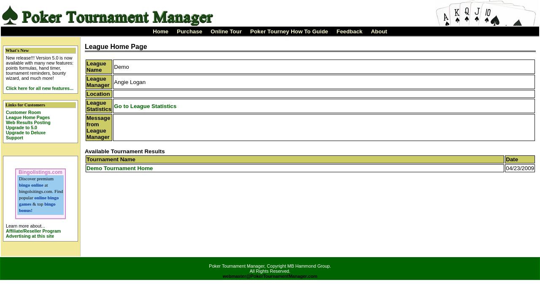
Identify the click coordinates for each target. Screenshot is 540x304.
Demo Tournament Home (119, 168)
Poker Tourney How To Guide (289, 31)
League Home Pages (28, 117)
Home (160, 31)
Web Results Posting (28, 122)
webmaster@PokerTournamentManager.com (270, 276)
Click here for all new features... (39, 88)
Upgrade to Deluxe (26, 132)
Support (14, 137)
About (379, 31)
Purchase (189, 31)
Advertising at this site (30, 236)
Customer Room (23, 112)
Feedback (350, 31)
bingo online (31, 184)
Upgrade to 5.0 (21, 127)
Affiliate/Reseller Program (33, 230)
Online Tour (226, 31)
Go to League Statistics (145, 106)
